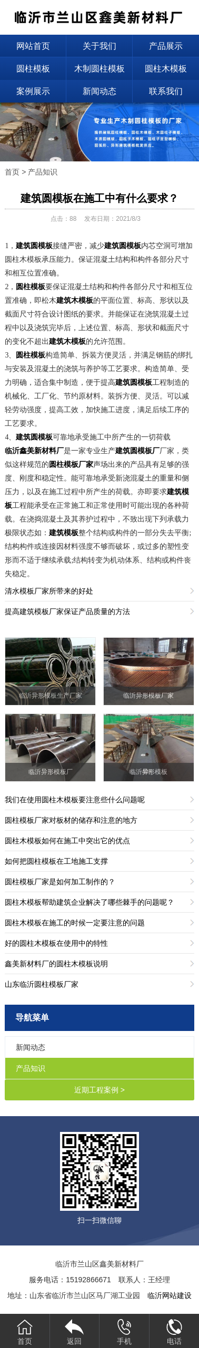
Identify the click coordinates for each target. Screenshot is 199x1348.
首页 (12, 172)
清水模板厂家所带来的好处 (49, 591)
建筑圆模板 (34, 246)
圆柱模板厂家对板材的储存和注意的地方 (71, 820)
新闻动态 (99, 91)
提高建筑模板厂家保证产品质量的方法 (67, 611)
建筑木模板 (74, 300)
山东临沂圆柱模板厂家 (41, 984)
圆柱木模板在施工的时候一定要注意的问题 (75, 922)
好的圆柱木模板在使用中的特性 (56, 943)
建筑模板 (63, 533)
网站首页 (33, 46)
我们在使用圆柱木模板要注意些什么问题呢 (75, 799)
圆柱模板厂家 (71, 464)
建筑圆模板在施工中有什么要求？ (99, 198)
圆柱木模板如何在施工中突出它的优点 (67, 840)
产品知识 (42, 172)
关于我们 (99, 46)
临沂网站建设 (169, 1295)
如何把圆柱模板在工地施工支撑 (56, 861)
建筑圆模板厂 (137, 451)
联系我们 (166, 91)
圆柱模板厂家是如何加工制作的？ (60, 881)
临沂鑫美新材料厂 (34, 451)
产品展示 (166, 46)
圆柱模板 (33, 68)
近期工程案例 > (99, 1090)
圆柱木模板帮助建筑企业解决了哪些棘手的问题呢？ (89, 902)
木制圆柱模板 (99, 68)
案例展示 (33, 91)
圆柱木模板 (166, 68)
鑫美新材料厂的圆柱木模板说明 (56, 963)
